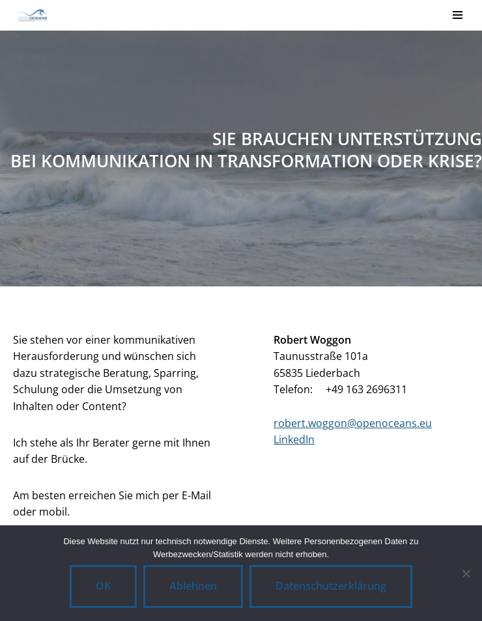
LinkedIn (294, 439)
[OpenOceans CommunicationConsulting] (29, 15)
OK (103, 586)
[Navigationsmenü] (457, 15)
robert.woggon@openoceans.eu (353, 423)
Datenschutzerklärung (331, 586)
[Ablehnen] (465, 573)
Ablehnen (193, 586)
